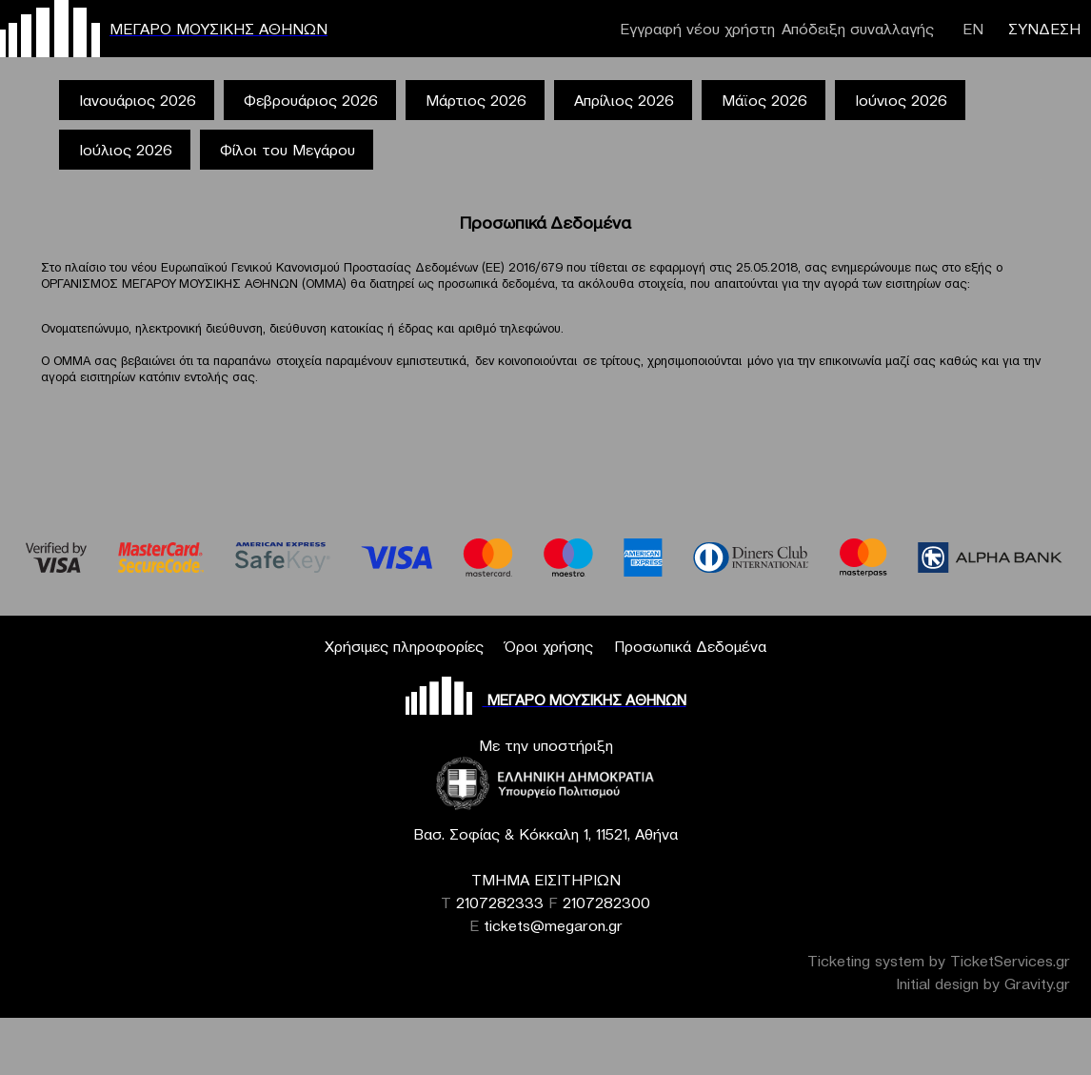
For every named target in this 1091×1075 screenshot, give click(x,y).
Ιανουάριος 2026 (137, 100)
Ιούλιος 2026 (125, 149)
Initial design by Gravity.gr (983, 983)
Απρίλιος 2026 (624, 100)
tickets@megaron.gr (553, 925)
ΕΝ (972, 28)
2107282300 (606, 902)
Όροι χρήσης (549, 646)
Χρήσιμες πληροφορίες (404, 646)
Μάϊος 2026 (764, 100)
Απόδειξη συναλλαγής (858, 28)
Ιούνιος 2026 (901, 100)
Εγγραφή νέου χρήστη (697, 28)
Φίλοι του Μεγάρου (287, 149)
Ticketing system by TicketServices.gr (938, 960)
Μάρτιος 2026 (476, 100)
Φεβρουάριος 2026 (311, 100)
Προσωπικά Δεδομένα (690, 646)
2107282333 (500, 902)
